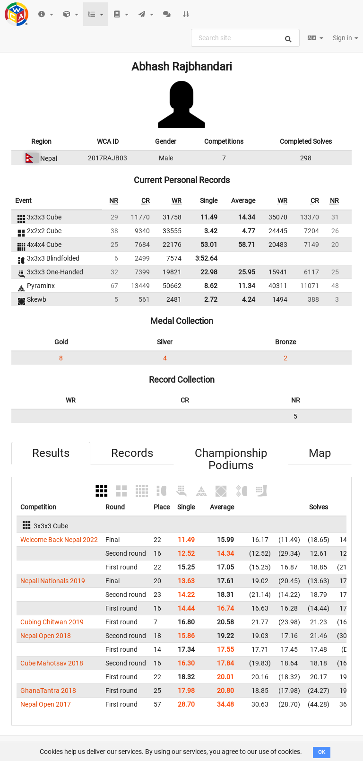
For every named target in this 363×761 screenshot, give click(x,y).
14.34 (246, 217)
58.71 (246, 244)
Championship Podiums (231, 459)
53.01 (208, 244)
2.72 (210, 299)
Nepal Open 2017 (45, 704)
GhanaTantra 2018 (48, 690)
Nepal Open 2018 (45, 635)
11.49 (208, 217)
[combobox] (245, 38)
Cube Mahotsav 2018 (51, 663)
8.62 (210, 285)
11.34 (246, 285)
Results (50, 453)
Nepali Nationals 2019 (52, 581)
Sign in (345, 38)
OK (321, 752)
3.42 (210, 231)
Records (132, 453)
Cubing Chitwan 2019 (52, 622)
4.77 (248, 231)
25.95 (246, 272)
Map (320, 453)
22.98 (208, 272)
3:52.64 (206, 258)
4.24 (248, 299)
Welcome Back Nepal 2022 (59, 539)
